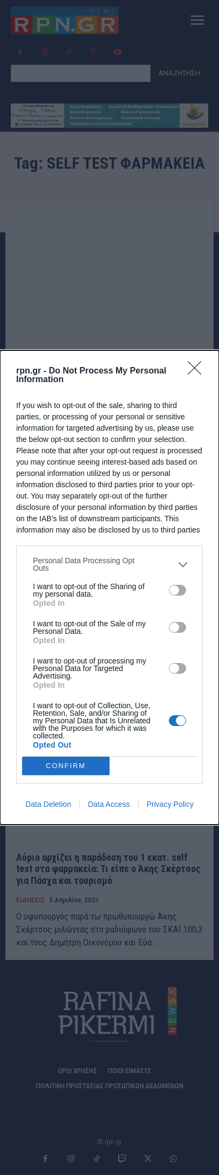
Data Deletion (48, 804)
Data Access (109, 804)
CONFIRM (66, 766)
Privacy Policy (170, 804)
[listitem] (109, 564)
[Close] (198, 371)
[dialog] (109, 587)
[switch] (177, 590)
